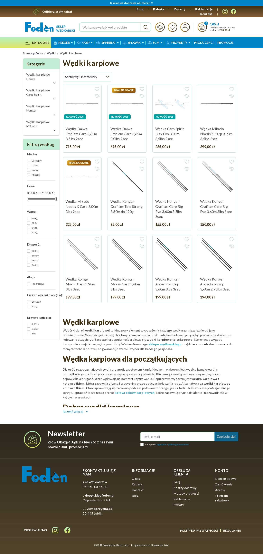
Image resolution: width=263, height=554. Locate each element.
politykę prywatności (178, 444)
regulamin (161, 444)
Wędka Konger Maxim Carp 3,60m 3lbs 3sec (125, 284)
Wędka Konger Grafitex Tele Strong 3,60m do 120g (126, 206)
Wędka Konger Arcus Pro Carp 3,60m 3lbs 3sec (167, 284)
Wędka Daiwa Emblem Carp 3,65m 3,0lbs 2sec (126, 134)
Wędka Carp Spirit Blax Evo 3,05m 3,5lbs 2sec (169, 134)
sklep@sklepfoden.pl (98, 495)
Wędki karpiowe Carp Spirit (38, 92)
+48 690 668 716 (95, 482)
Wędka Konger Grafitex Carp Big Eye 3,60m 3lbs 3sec (216, 206)
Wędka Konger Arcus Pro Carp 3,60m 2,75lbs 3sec (215, 284)
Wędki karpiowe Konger (38, 108)
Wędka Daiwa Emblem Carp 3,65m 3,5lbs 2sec (81, 134)
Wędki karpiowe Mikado (38, 124)
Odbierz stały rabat (57, 11)
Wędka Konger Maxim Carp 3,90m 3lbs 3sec (80, 284)
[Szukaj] (115, 27)
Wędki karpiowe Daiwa (38, 76)
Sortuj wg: (72, 77)
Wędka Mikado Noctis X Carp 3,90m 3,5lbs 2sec (216, 134)
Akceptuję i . (167, 444)
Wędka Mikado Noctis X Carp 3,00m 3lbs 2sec (82, 206)
